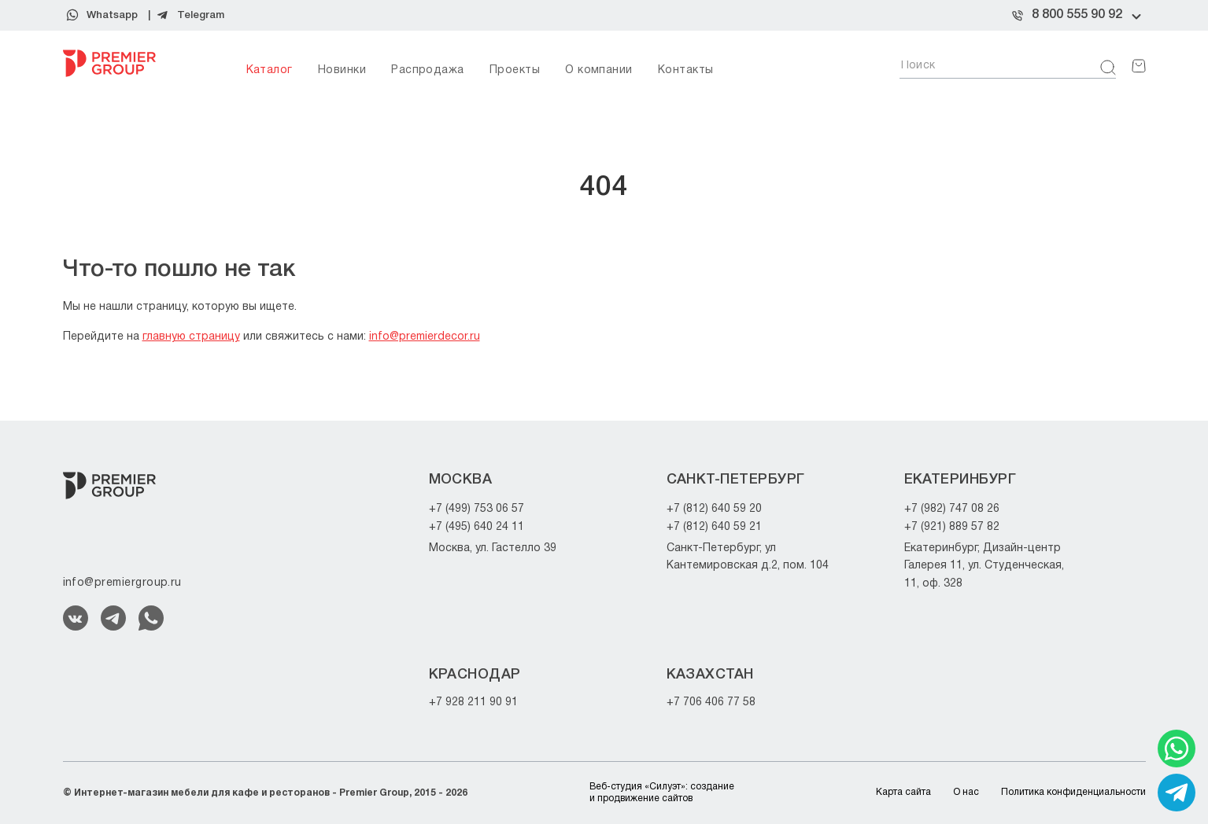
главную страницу (191, 337)
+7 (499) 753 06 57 (476, 509)
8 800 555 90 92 (1077, 14)
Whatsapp (112, 15)
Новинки (342, 70)
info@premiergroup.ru (122, 583)
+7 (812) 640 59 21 (714, 527)
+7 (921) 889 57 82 (951, 527)
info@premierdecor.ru (424, 337)
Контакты (686, 70)
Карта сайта (903, 792)
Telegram (200, 15)
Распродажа (427, 70)
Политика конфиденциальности (1073, 792)
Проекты (514, 70)
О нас (966, 792)
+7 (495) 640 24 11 (476, 527)
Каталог (269, 70)
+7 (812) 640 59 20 (714, 509)
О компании (599, 70)
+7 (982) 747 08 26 (951, 509)
